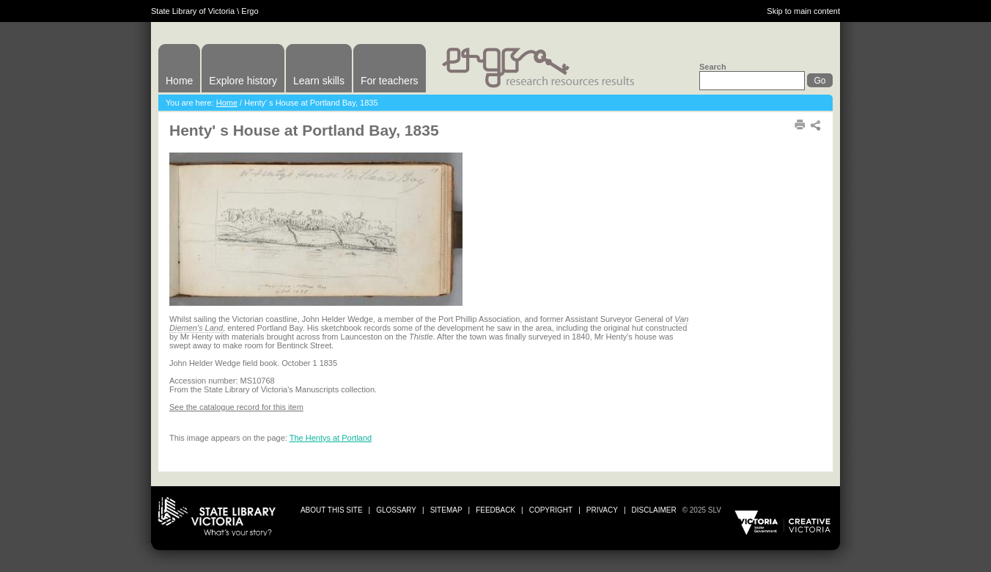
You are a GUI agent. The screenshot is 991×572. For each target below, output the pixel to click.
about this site (332, 510)
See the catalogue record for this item (236, 407)
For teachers (390, 81)
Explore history (243, 81)
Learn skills (319, 81)
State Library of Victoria (193, 11)
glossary (396, 510)
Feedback (495, 510)
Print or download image (767, 326)
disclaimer (654, 510)
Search (712, 66)
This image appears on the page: (229, 437)
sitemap (446, 510)
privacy (602, 510)
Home (179, 81)
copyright (550, 510)
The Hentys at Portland (331, 437)
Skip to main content (803, 11)
